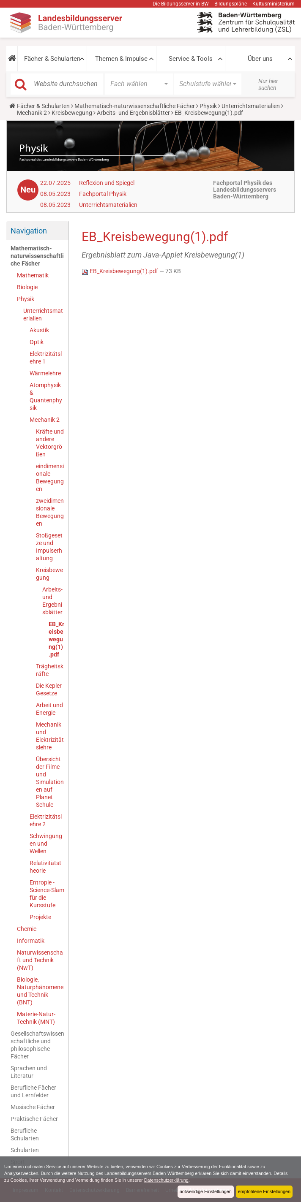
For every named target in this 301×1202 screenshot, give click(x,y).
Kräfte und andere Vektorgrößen (50, 443)
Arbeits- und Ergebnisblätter (133, 112)
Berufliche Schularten (25, 1134)
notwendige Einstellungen (206, 1191)
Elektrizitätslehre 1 (46, 357)
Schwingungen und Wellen (46, 844)
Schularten (25, 1150)
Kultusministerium (273, 4)
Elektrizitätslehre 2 (46, 820)
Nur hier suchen (268, 84)
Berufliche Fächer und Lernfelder (33, 1091)
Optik (37, 342)
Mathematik (33, 275)
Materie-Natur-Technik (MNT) (36, 1018)
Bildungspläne (230, 4)
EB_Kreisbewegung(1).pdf (56, 639)
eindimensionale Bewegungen (50, 477)
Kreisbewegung (72, 112)
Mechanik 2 (32, 112)
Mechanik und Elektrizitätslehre (50, 736)
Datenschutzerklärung (166, 1180)
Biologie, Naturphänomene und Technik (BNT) (40, 991)
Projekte (40, 917)
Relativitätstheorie (45, 867)
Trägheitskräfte (49, 670)
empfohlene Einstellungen (264, 1191)
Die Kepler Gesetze (49, 689)
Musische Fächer (33, 1107)
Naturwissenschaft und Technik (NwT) (40, 960)
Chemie (26, 928)
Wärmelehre (45, 373)
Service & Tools (191, 58)
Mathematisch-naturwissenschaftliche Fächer (134, 106)
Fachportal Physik (102, 193)
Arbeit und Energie (49, 709)
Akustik (39, 330)
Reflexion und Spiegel (106, 182)
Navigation (29, 230)
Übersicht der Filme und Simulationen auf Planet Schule (50, 782)
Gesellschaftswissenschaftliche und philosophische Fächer (37, 1045)
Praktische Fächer (34, 1118)
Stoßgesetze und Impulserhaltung (49, 547)
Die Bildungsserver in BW (181, 4)
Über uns (260, 58)
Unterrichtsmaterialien (251, 106)
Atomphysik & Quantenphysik (46, 396)
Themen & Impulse (121, 58)
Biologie (27, 287)
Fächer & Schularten (52, 58)
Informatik (30, 940)
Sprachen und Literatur (29, 1072)
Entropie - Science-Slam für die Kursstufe (47, 894)
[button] (11, 58)
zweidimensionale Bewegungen (50, 512)
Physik (208, 106)
